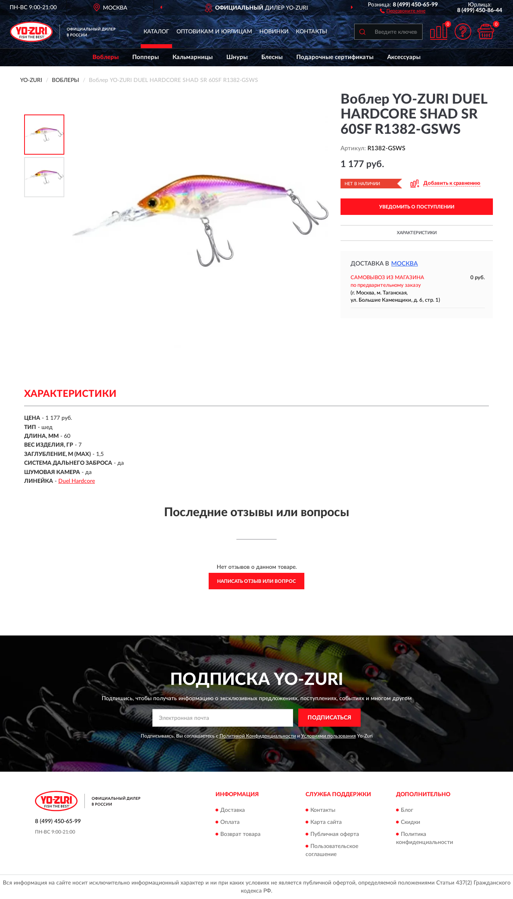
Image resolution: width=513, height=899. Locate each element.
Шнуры (237, 57)
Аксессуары (404, 57)
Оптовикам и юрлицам (214, 32)
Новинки (274, 32)
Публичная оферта (334, 834)
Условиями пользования (328, 736)
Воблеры (105, 57)
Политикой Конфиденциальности (258, 736)
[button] (402, 10)
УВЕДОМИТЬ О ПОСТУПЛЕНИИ (416, 206)
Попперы (145, 57)
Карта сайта (326, 822)
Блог (407, 810)
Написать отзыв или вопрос (256, 581)
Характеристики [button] (417, 233)
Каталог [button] (156, 32)
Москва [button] (404, 264)
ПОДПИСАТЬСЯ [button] (329, 718)
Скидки (410, 822)
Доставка (232, 810)
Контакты (311, 32)
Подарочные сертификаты (334, 57)
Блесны (272, 57)
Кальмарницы (192, 57)
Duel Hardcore (76, 481)
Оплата (230, 822)
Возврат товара (240, 834)
